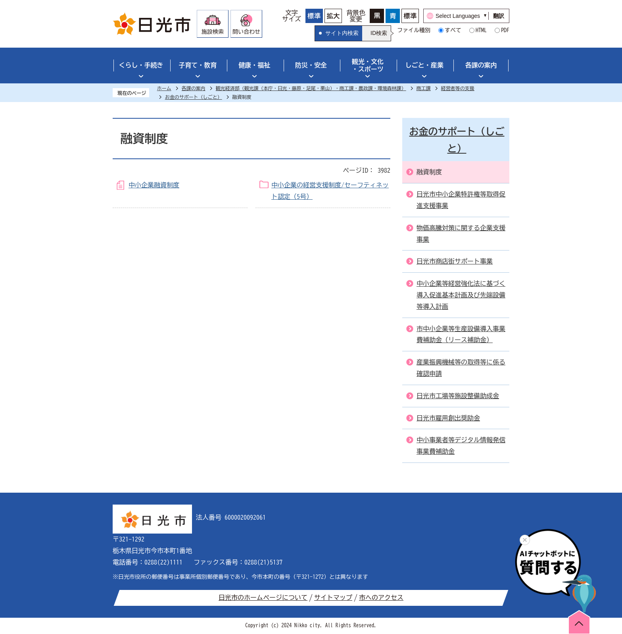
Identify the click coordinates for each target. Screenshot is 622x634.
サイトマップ (333, 597)
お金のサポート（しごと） (193, 96)
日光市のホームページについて (263, 597)
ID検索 (379, 33)
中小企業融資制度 (154, 185)
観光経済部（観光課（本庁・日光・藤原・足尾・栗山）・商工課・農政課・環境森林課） (311, 88)
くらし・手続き (141, 65)
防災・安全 (311, 65)
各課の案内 (481, 65)
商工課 (424, 88)
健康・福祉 (254, 65)
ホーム (164, 88)
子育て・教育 (198, 65)
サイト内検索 (342, 33)
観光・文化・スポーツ (368, 65)
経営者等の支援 (457, 88)
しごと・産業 (424, 65)
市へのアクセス (381, 597)
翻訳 (498, 16)
